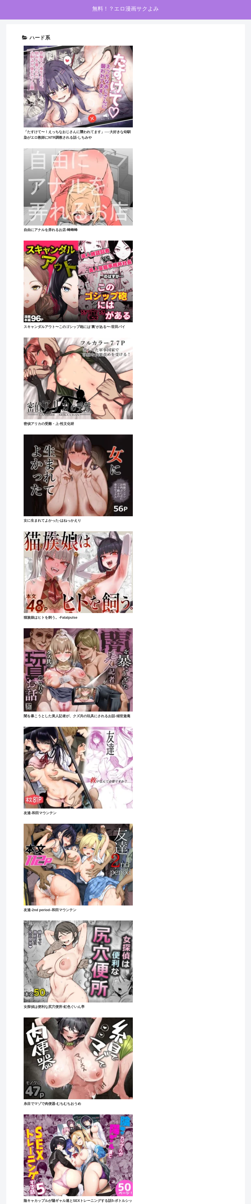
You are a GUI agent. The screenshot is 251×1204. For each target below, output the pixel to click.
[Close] (22, 1199)
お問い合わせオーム (147, 1177)
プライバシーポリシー (117, 1177)
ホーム (95, 1177)
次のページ (125, 1106)
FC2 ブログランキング (105, 1158)
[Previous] (4, 1196)
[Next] (14, 1196)
